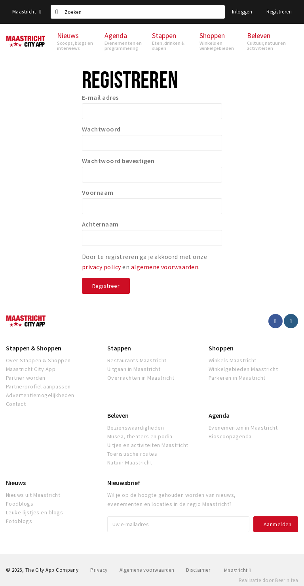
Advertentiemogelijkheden (40, 395)
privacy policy (101, 267)
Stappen (119, 348)
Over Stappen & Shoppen (38, 360)
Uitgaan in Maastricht (133, 369)
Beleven (118, 415)
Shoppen (221, 348)
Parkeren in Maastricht (237, 377)
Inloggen (242, 11)
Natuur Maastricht (129, 462)
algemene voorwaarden (165, 267)
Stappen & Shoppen (33, 348)
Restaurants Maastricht (137, 360)
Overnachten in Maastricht (140, 377)
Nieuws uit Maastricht (33, 494)
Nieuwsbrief (123, 483)
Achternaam (100, 224)
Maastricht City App (30, 369)
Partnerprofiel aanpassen (38, 386)
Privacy (98, 570)
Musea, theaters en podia (140, 436)
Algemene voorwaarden (147, 570)
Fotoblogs (19, 521)
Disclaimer (198, 570)
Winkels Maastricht (232, 360)
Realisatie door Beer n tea (268, 580)
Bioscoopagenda (230, 436)
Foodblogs (19, 503)
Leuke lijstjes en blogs (34, 512)
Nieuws (16, 483)
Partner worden (26, 377)
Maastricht (26, 11)
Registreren (279, 11)
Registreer (106, 285)
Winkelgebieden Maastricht (243, 369)
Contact (16, 403)
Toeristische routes (132, 453)
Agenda (219, 415)
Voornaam (98, 192)
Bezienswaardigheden (135, 427)
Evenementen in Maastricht (243, 427)
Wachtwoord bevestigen (118, 161)
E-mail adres (100, 97)
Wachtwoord (101, 129)
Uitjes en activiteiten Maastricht (147, 445)
